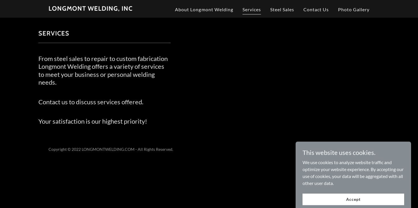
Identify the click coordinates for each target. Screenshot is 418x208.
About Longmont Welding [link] (204, 9)
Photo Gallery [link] (354, 9)
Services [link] (251, 9)
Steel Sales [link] (282, 9)
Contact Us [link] (316, 9)
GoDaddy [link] (361, 149)
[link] (90, 9)
